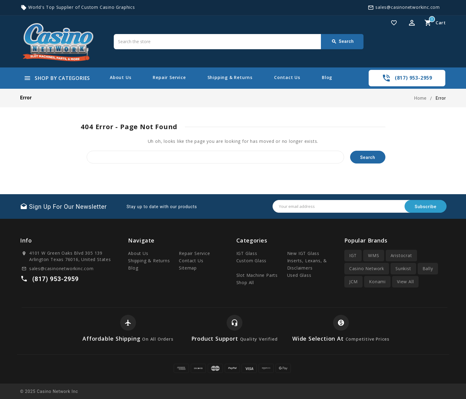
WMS (373, 255)
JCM (353, 281)
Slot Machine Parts (257, 275)
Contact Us (287, 77)
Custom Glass (251, 260)
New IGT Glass (303, 253)
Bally (428, 268)
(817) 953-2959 (413, 77)
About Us (120, 77)
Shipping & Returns (229, 77)
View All (405, 281)
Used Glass (299, 275)
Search (342, 42)
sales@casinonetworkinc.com (407, 7)
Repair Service (169, 77)
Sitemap (188, 268)
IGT (353, 255)
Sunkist (403, 268)
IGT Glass (246, 253)
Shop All (245, 282)
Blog (327, 77)
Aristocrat (401, 255)
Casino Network (366, 268)
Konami (377, 281)
